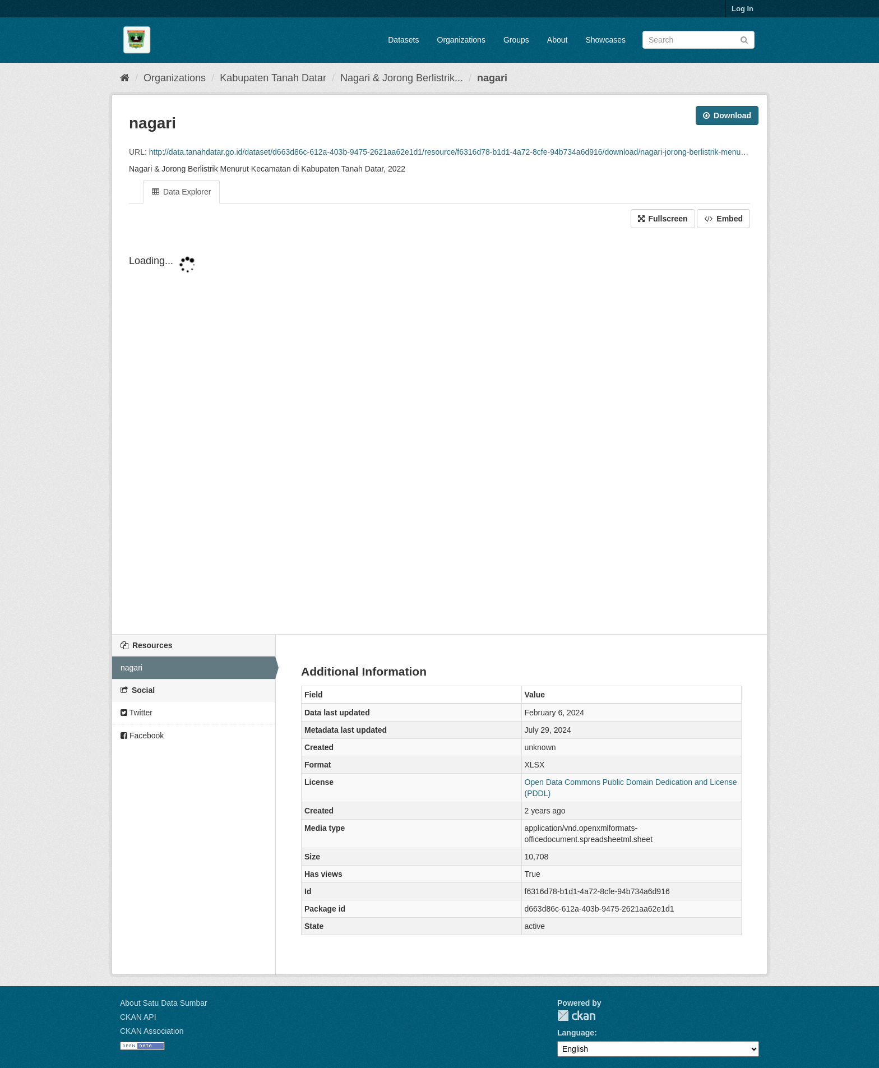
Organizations (461, 39)
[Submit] (744, 39)
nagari (492, 78)
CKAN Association (152, 1031)
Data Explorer (181, 191)
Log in (742, 8)
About (557, 39)
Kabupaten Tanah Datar (273, 78)
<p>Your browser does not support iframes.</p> (439, 432)
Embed (723, 218)
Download (727, 115)
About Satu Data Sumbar (163, 1002)
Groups (516, 39)
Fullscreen (663, 218)
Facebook (142, 735)
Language (575, 1032)
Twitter (136, 712)
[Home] (124, 78)
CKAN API (138, 1016)
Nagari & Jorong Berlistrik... (401, 78)
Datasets (403, 39)
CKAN (576, 1015)
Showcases (605, 39)
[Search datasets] (698, 40)
